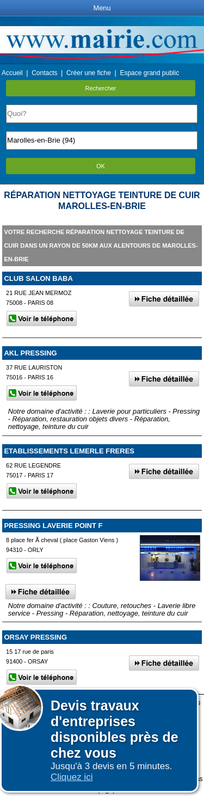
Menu (101, 8)
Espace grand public (149, 73)
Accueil (12, 73)
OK (100, 166)
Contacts (44, 73)
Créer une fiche (88, 73)
